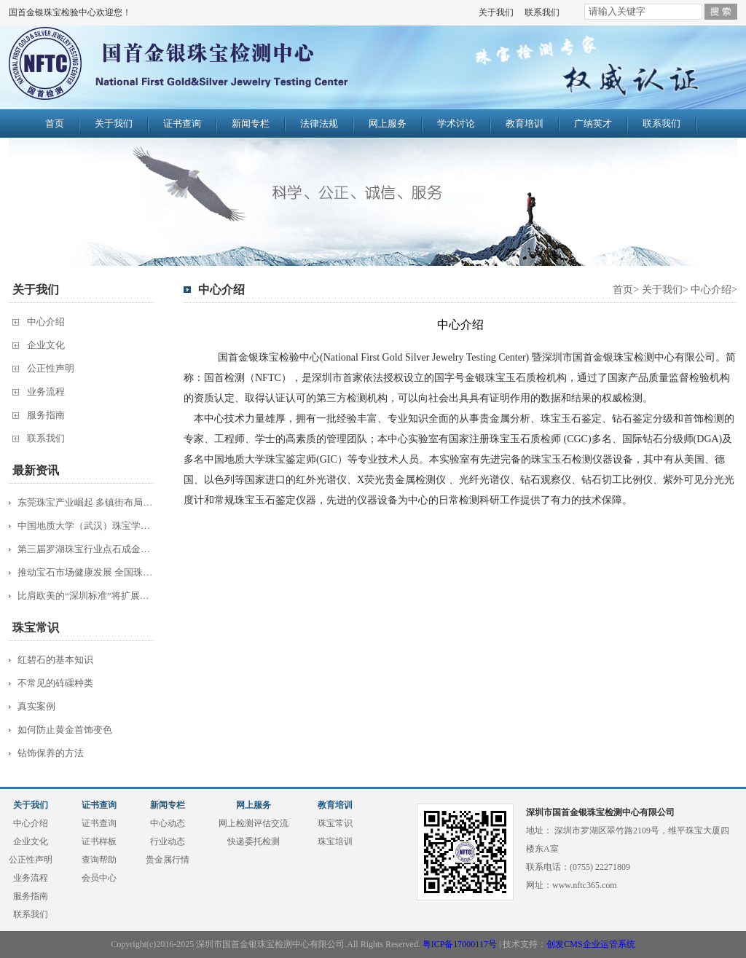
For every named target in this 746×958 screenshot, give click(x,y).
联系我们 (542, 12)
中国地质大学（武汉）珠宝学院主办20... (86, 525)
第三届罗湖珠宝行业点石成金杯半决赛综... (86, 548)
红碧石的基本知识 (55, 659)
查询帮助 (99, 860)
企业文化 (46, 344)
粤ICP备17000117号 (460, 944)
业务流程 (46, 391)
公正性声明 (50, 368)
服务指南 (46, 414)
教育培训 (524, 123)
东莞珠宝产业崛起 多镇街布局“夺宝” (86, 502)
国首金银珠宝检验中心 (210, 67)
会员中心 (99, 878)
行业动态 (167, 841)
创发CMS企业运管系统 (590, 944)
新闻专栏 (251, 123)
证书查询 (182, 123)
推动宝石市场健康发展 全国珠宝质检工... (86, 572)
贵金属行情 (167, 860)
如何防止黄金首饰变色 (64, 729)
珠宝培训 (335, 841)
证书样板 (99, 841)
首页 (54, 123)
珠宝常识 (335, 823)
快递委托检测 (253, 841)
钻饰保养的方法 (50, 752)
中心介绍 (46, 321)
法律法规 (319, 123)
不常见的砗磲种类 (55, 683)
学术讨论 (456, 123)
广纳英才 (593, 123)
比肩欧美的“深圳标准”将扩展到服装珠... (86, 595)
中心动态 (167, 823)
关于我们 (496, 12)
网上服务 (388, 123)
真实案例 (36, 706)
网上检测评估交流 (253, 823)
